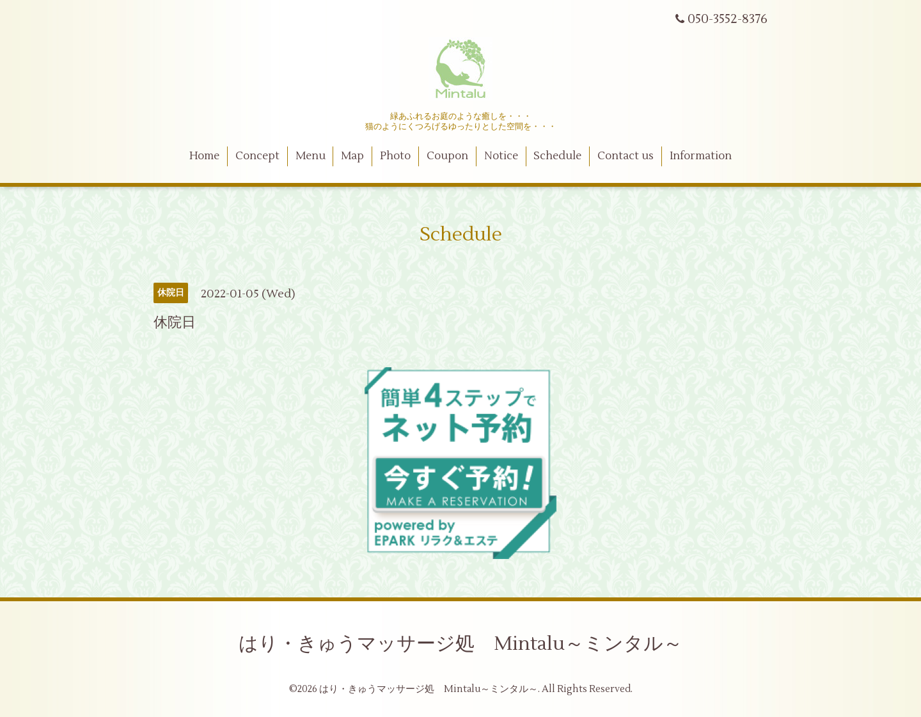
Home (204, 156)
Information (701, 156)
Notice (501, 156)
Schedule (557, 156)
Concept (257, 156)
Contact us (625, 156)
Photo (395, 156)
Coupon (447, 156)
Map (352, 156)
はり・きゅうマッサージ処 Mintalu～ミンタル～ (460, 643)
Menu (310, 156)
